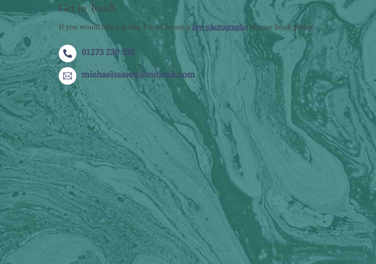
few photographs (219, 27)
